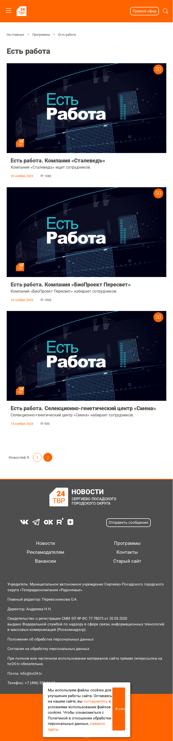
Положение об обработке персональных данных (50, 639)
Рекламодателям (45, 552)
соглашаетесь (96, 701)
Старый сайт (127, 561)
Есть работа (67, 34)
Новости (45, 543)
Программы (41, 34)
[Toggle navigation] (9, 9)
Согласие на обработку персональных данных (48, 649)
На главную (15, 34)
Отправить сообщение (128, 522)
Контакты (127, 552)
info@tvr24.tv (31, 673)
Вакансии (45, 561)
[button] (165, 11)
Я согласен (120, 709)
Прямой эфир (144, 11)
